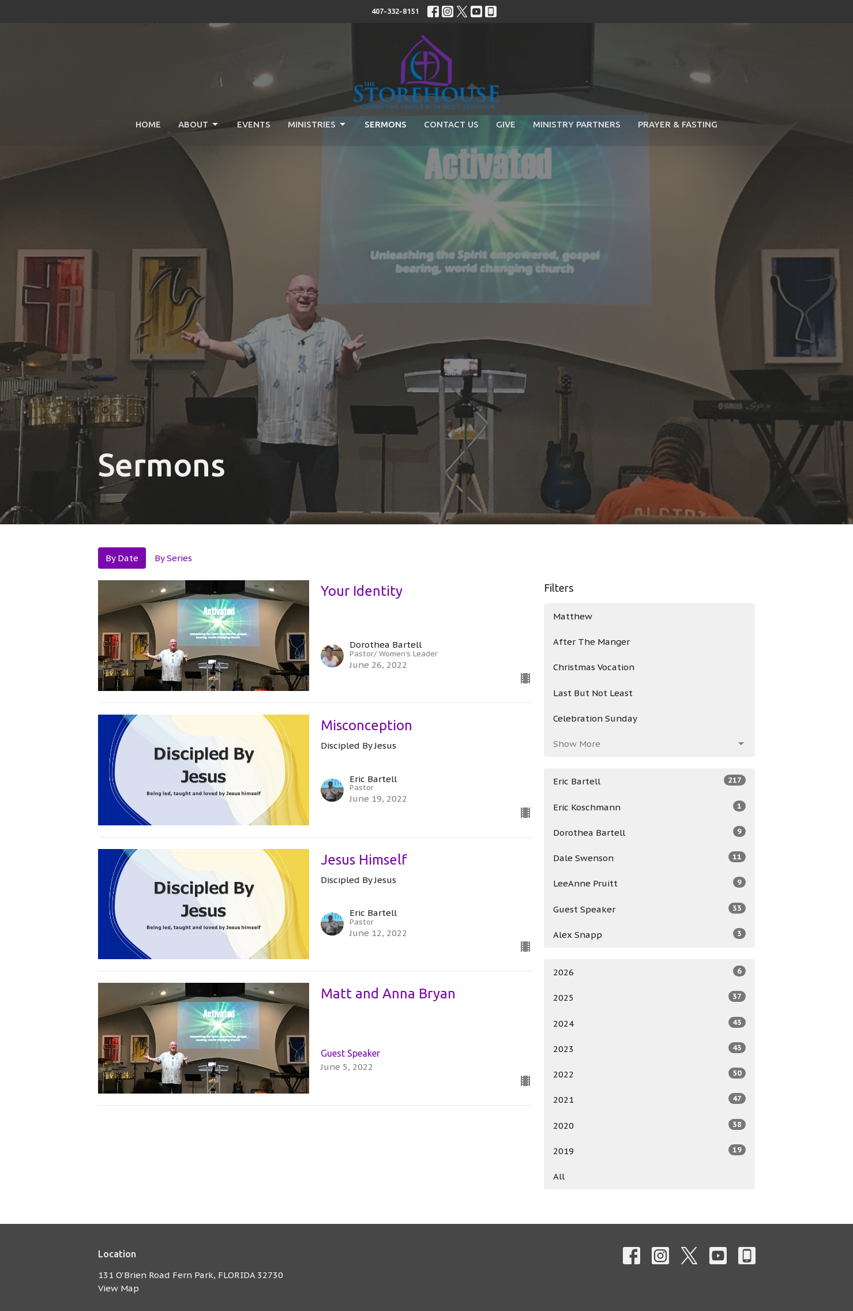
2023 (649, 1048)
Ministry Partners (577, 124)
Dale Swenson (649, 857)
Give (506, 124)
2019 (649, 1150)
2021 (649, 1099)
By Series (173, 558)
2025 (649, 997)
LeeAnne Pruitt (649, 883)
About (199, 124)
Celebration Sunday (595, 718)
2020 (649, 1125)
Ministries (317, 124)
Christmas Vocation (593, 667)
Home (148, 124)
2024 (649, 1023)
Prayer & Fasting (677, 124)
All (559, 1176)
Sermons (386, 124)
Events (253, 124)
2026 (649, 972)
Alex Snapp (649, 934)
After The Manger (591, 641)
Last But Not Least (593, 693)
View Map (118, 1288)
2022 (649, 1074)
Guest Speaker (649, 909)
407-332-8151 (395, 11)
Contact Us (451, 124)
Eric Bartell (649, 781)
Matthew (572, 616)
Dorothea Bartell (649, 832)
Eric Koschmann (649, 807)
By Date (122, 558)
